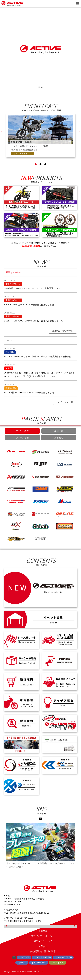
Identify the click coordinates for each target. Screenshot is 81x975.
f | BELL (22, 962)
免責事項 (43, 931)
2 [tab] (40, 173)
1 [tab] (35, 173)
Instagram (57, 962)
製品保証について (43, 941)
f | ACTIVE (23, 957)
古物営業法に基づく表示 (43, 951)
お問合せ (43, 946)
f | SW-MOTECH (63, 957)
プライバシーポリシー (43, 936)
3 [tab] (45, 173)
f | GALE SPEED (42, 957)
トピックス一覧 (65, 411)
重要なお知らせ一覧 (62, 339)
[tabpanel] (40, 144)
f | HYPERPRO (38, 962)
